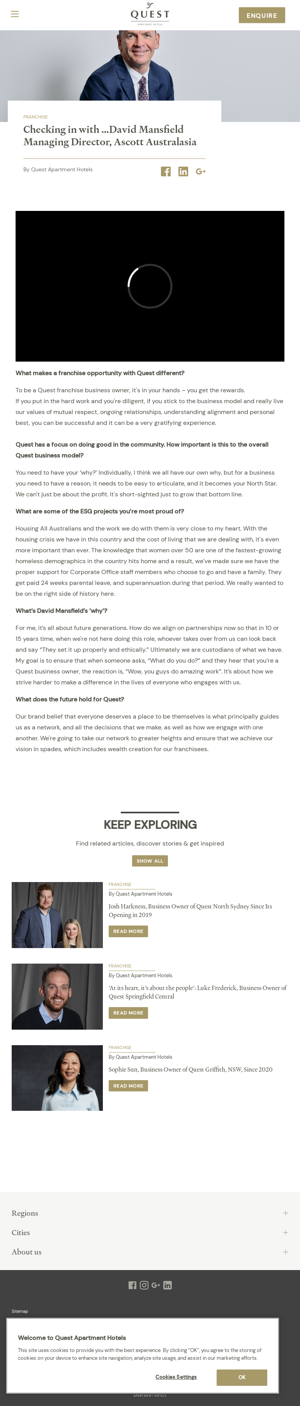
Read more (128, 931)
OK (241, 1377)
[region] (142, 1356)
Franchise (35, 117)
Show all (150, 861)
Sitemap (20, 1311)
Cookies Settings (176, 1377)
